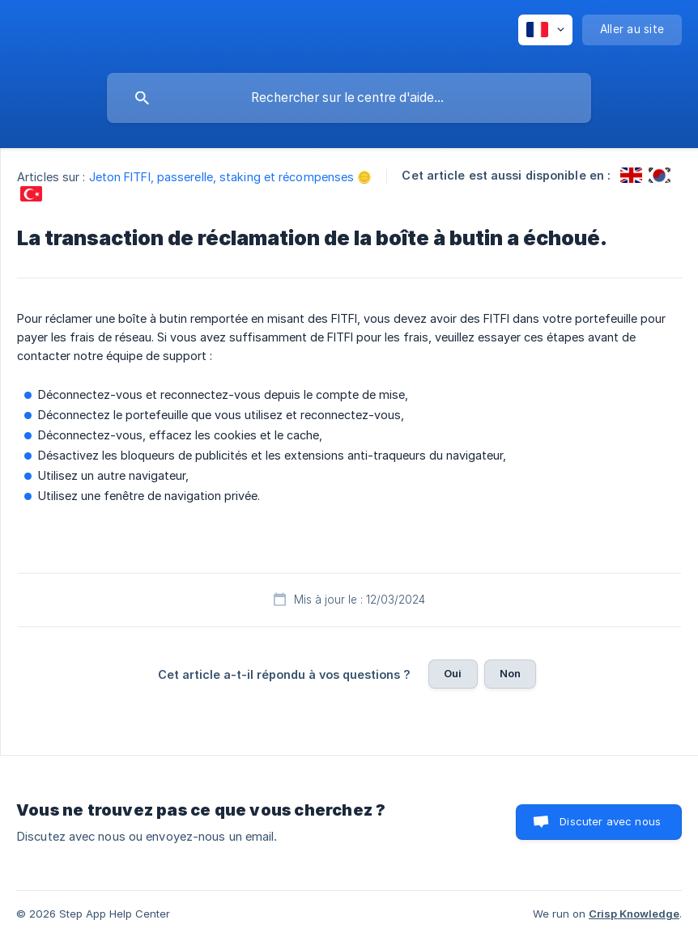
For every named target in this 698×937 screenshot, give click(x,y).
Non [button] (510, 673)
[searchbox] (349, 98)
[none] (545, 30)
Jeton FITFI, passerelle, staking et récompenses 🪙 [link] (230, 177)
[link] (631, 175)
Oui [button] (453, 673)
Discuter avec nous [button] (610, 821)
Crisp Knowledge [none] (634, 913)
